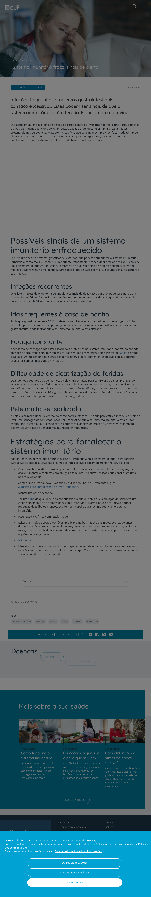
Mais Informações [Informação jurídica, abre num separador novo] (91, 851)
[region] (75, 864)
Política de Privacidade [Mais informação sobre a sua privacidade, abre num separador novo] (68, 851)
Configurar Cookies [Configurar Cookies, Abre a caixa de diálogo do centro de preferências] (75, 862)
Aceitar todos (75, 882)
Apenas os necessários (74, 872)
